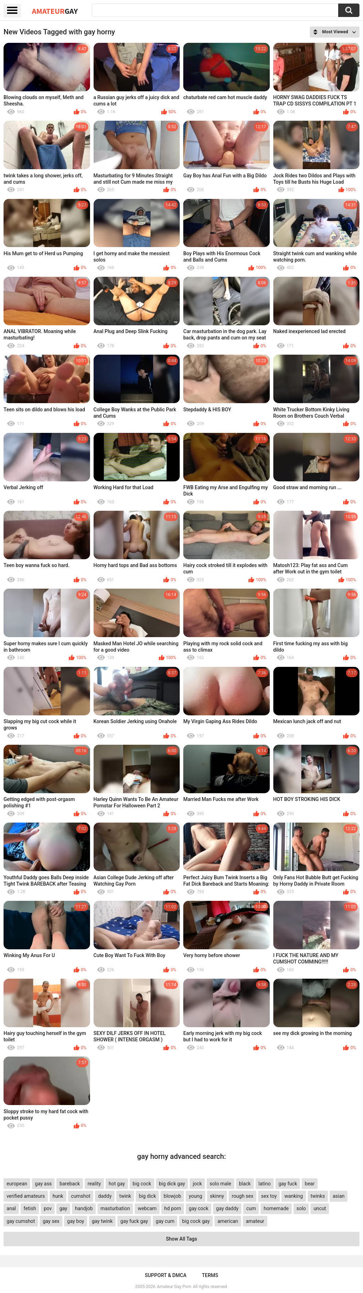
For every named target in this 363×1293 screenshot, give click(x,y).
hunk (57, 1196)
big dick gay (172, 1183)
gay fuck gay (134, 1221)
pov (48, 1208)
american (227, 1221)
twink (125, 1196)
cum (251, 1208)
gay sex (51, 1221)
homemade (276, 1208)
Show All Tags (181, 1239)
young (195, 1196)
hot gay (117, 1183)
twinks (318, 1196)
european (16, 1183)
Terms (210, 1275)
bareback (70, 1183)
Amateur (55, 11)
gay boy (75, 1221)
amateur (255, 1221)
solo (301, 1208)
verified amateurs (25, 1196)
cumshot (80, 1196)
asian (339, 1196)
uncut (320, 1208)
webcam (147, 1208)
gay (63, 1208)
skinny (217, 1196)
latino (264, 1183)
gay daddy (227, 1208)
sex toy (269, 1196)
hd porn (172, 1208)
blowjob (172, 1196)
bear (310, 1183)
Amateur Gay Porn (174, 1286)
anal (11, 1208)
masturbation (115, 1208)
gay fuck (288, 1183)
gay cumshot (20, 1221)
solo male (220, 1183)
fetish (30, 1208)
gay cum (165, 1221)
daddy (105, 1196)
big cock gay (196, 1221)
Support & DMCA (165, 1275)
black (245, 1183)
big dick (147, 1196)
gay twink (102, 1221)
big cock (142, 1183)
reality (94, 1183)
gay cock (198, 1208)
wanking (293, 1196)
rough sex (242, 1196)
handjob (84, 1208)
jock (197, 1183)
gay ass (43, 1183)
